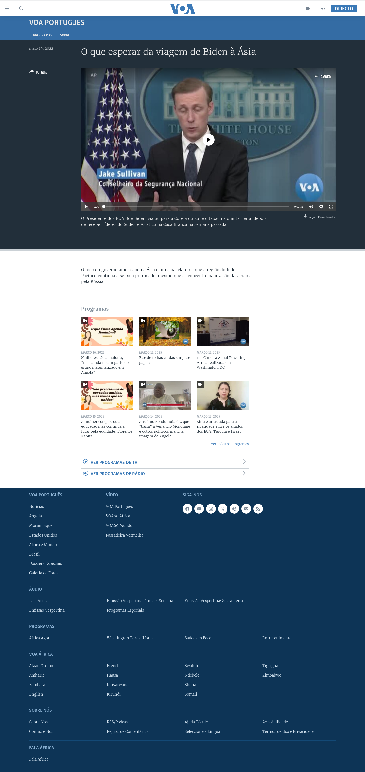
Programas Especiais (125, 610)
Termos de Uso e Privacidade (288, 731)
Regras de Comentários (127, 731)
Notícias (36, 506)
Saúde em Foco (198, 638)
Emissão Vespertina (47, 610)
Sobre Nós (38, 722)
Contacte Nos (41, 731)
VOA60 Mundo (119, 525)
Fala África (38, 601)
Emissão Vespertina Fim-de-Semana (140, 601)
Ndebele (192, 675)
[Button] (38, 73)
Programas (42, 35)
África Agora (40, 638)
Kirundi (114, 694)
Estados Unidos (43, 535)
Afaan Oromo (41, 666)
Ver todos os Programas (230, 444)
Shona (190, 685)
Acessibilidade (275, 722)
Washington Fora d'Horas (130, 638)
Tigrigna (270, 666)
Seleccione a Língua (202, 731)
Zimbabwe (271, 675)
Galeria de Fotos (43, 573)
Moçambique (40, 525)
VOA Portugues (119, 506)
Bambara (37, 685)
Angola (35, 516)
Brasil (34, 554)
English (36, 694)
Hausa (112, 675)
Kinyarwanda (119, 685)
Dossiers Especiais (45, 563)
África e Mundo (43, 544)
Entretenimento (277, 638)
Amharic (36, 675)
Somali (191, 694)
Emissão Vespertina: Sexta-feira (214, 601)
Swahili (191, 666)
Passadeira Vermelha (124, 535)
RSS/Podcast (118, 722)
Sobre (65, 35)
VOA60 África (118, 516)
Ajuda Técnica (197, 722)
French (113, 666)
